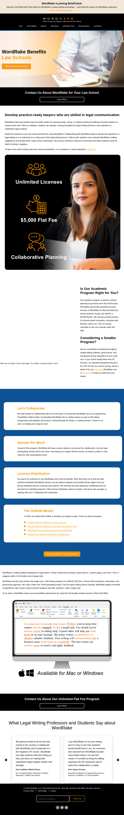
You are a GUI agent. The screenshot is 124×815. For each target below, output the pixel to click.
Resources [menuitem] (84, 26)
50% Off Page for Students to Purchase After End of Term (52, 527)
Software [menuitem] (31, 26)
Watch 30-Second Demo (16, 66)
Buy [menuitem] (21, 26)
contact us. (91, 149)
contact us (87, 373)
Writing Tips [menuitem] (68, 26)
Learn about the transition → (62, 10)
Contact (53, 791)
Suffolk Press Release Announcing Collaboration (48, 534)
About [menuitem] (43, 26)
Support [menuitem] (98, 26)
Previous (6, 760)
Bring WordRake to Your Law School (62, 554)
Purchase (99, 369)
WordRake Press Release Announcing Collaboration (49, 531)
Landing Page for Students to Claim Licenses (46, 523)
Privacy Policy (29, 791)
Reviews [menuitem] (55, 26)
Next (118, 760)
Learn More (62, 99)
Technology (42, 791)
